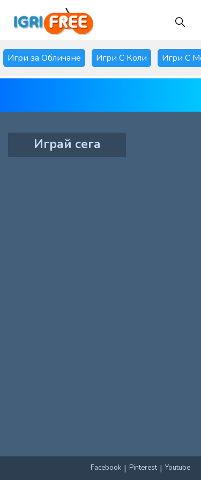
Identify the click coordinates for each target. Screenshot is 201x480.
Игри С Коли (121, 58)
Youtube (177, 467)
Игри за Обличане (44, 58)
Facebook (106, 467)
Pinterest (143, 467)
